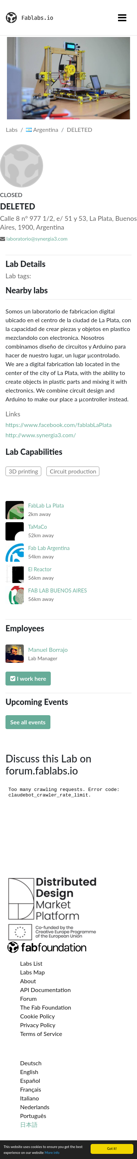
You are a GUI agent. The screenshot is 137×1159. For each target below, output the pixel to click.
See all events (28, 721)
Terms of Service (41, 1033)
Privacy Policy (38, 1024)
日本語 (29, 1124)
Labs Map (32, 972)
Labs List (31, 963)
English (29, 1071)
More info (52, 1152)
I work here (28, 678)
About (28, 980)
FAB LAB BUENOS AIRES (57, 590)
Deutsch (31, 1062)
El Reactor (40, 569)
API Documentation (45, 989)
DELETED (79, 129)
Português (33, 1115)
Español (30, 1080)
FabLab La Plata (46, 505)
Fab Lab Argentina (49, 548)
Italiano (29, 1098)
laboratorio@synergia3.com (37, 238)
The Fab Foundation (45, 1007)
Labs (12, 129)
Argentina (42, 129)
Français (30, 1089)
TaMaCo (37, 527)
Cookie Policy (37, 1016)
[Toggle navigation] (122, 17)
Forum (28, 998)
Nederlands (34, 1106)
